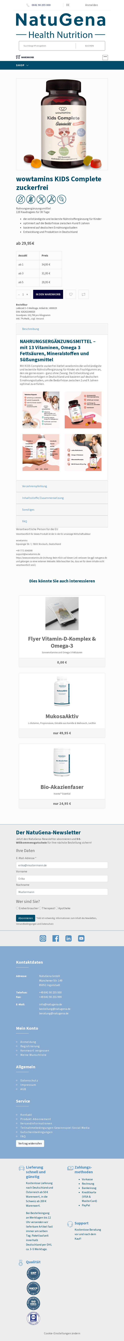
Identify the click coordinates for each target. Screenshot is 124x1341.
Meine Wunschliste (33, 1055)
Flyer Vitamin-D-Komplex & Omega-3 (62, 642)
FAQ (24, 521)
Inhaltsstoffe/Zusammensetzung (43, 498)
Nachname (22, 885)
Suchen (89, 45)
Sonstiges (28, 510)
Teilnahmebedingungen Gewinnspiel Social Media (55, 1128)
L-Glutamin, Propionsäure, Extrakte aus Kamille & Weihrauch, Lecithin (62, 723)
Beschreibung (30, 329)
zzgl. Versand (37, 318)
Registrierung (30, 1046)
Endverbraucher (27, 908)
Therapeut (47, 908)
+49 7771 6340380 (24, 550)
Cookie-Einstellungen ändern (62, 1333)
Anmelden (91, 5)
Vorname (21, 871)
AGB (23, 1089)
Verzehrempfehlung (34, 486)
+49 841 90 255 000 (50, 992)
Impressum (28, 1085)
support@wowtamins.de (28, 554)
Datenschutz (29, 1080)
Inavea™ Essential (62, 793)
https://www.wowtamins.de (29, 557)
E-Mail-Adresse (26, 858)
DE (68, 5)
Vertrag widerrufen (30, 1143)
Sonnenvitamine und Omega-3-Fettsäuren (62, 652)
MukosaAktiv (62, 716)
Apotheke (63, 908)
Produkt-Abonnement (35, 1119)
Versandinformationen (36, 1123)
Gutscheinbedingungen (36, 1132)
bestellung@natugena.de (54, 1009)
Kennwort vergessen (34, 1050)
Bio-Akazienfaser (62, 787)
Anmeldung (28, 1042)
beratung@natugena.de (53, 1013)
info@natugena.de (50, 1004)
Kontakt (26, 1115)
